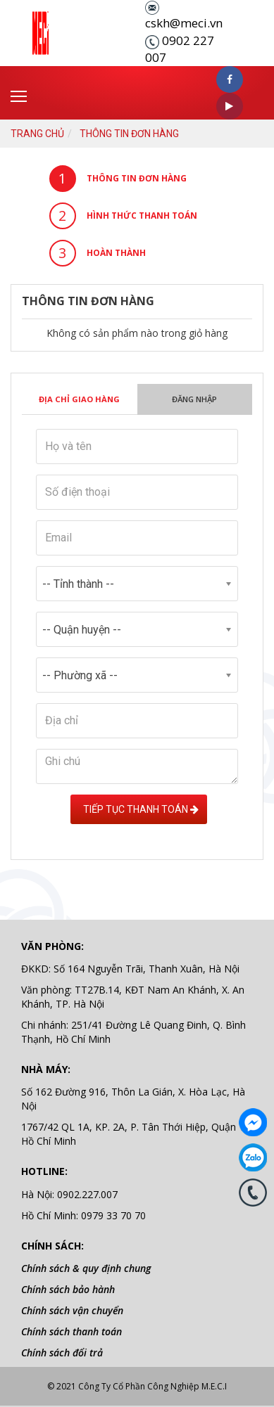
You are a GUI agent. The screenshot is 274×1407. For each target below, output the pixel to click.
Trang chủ (37, 133)
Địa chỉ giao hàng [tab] (79, 399)
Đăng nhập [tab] (194, 399)
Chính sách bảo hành (68, 1289)
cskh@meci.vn (184, 23)
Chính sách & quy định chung (86, 1268)
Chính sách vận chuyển (72, 1310)
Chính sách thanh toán (71, 1331)
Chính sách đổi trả (62, 1352)
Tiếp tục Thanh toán (139, 809)
